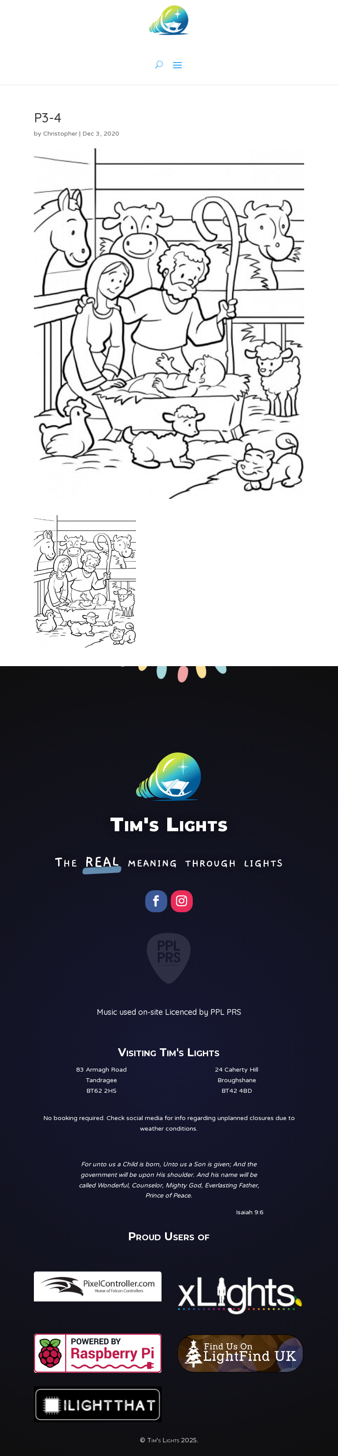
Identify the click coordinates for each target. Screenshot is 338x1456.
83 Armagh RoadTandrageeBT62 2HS (101, 1080)
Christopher (60, 133)
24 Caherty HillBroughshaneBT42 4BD (236, 1080)
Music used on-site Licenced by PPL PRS (169, 1012)
